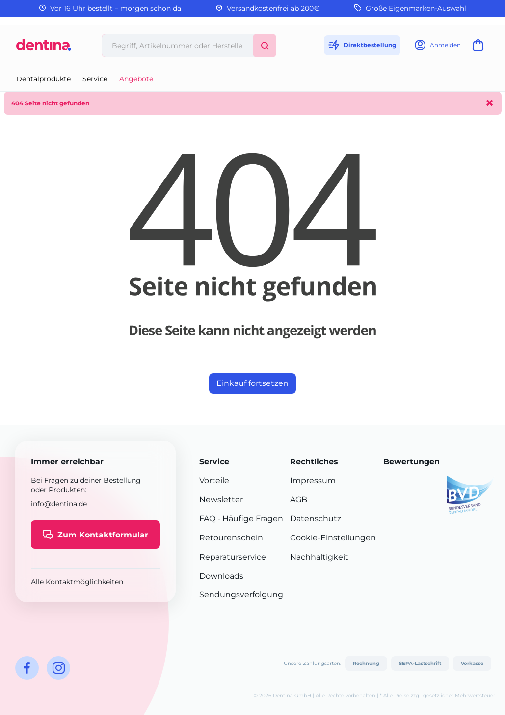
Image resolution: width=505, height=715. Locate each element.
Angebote (136, 79)
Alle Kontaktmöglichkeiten (77, 581)
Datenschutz (315, 518)
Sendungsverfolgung (241, 594)
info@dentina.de (59, 503)
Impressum (313, 480)
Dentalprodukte (43, 79)
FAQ (207, 518)
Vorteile (214, 480)
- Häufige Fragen (249, 518)
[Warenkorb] (480, 47)
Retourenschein (231, 537)
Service (94, 79)
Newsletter (221, 499)
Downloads (221, 576)
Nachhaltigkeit (319, 557)
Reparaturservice (232, 557)
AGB (298, 499)
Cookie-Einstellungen (333, 537)
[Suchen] (264, 45)
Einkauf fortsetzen (252, 383)
